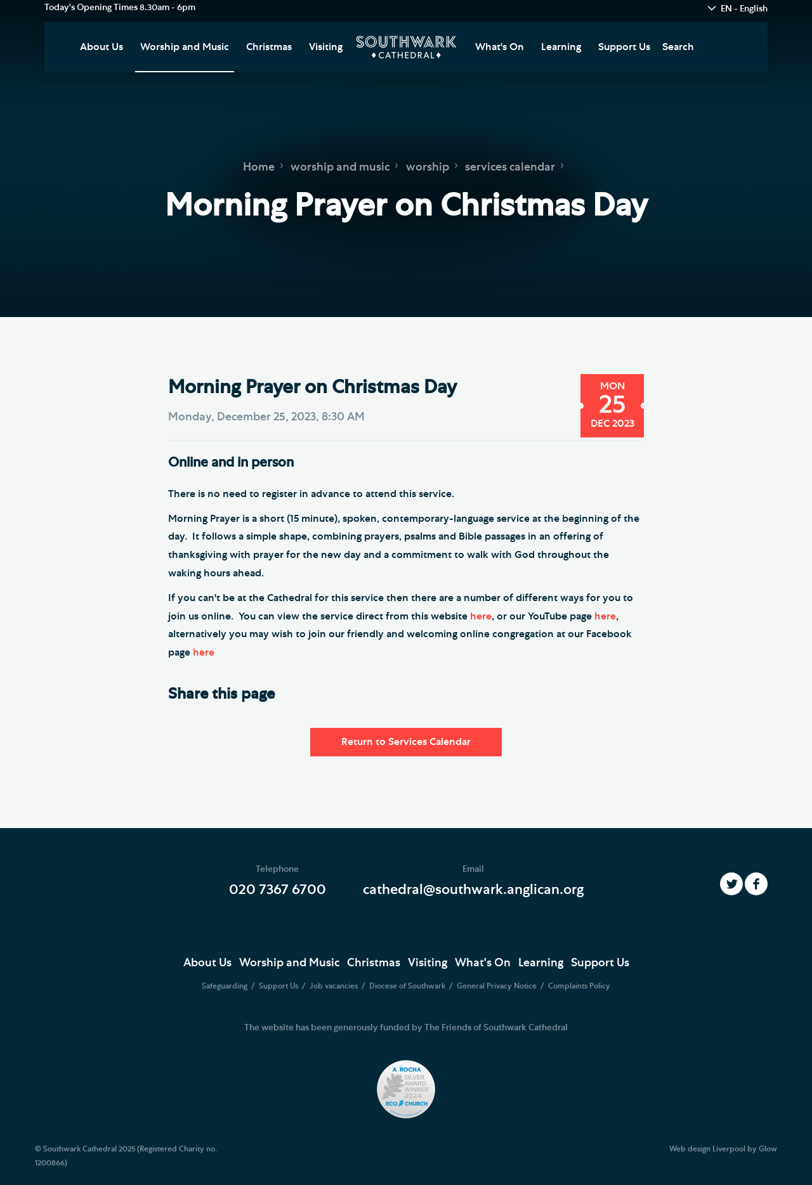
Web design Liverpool (707, 1149)
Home (259, 167)
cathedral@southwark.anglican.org (473, 890)
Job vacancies (335, 986)
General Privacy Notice (498, 986)
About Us (101, 47)
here (481, 616)
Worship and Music (184, 47)
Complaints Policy (579, 986)
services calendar (510, 167)
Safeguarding (225, 986)
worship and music (340, 167)
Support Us (624, 47)
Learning (561, 47)
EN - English (744, 8)
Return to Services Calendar (406, 742)
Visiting (326, 47)
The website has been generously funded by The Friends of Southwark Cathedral (406, 1027)
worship (427, 167)
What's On (499, 47)
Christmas (269, 47)
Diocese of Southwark (408, 986)
